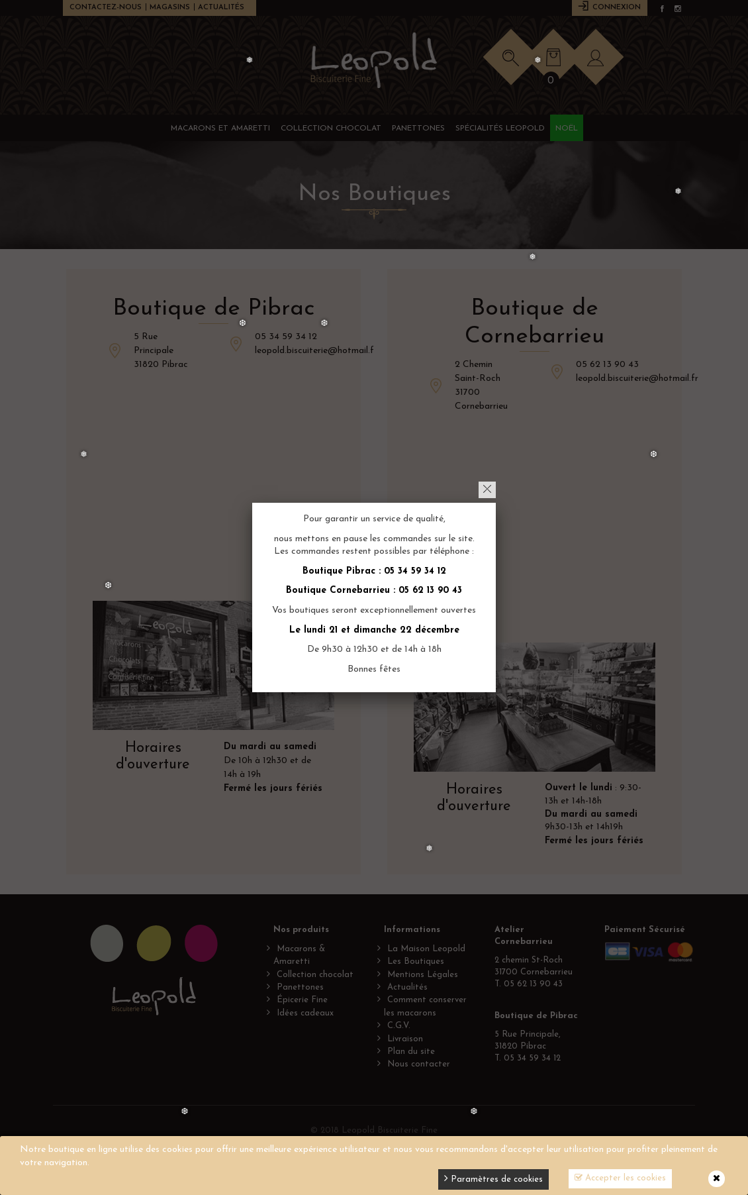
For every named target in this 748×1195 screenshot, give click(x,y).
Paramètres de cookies (493, 1178)
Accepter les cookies (620, 1177)
